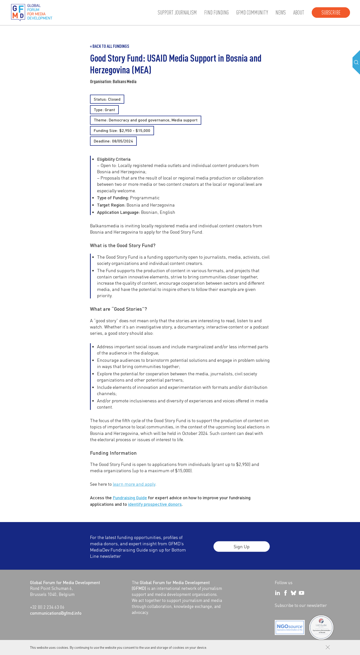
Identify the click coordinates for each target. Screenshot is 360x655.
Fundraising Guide (130, 497)
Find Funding (216, 12)
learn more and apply (134, 484)
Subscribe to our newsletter (301, 605)
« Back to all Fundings (109, 46)
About (298, 12)
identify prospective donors (155, 504)
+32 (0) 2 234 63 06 (47, 607)
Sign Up (242, 549)
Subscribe (331, 12)
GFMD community (252, 12)
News (281, 12)
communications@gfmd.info (56, 613)
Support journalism (177, 12)
